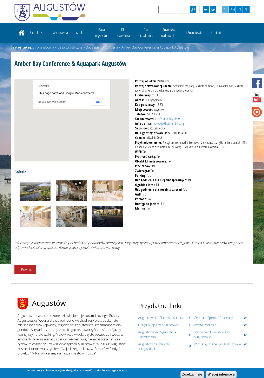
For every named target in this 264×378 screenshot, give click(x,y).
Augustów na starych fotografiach (153, 346)
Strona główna (22, 33)
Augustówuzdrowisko (168, 33)
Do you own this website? (52, 102)
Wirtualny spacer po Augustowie (217, 344)
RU (247, 10)
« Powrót (25, 269)
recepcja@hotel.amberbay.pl (169, 123)
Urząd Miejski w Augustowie (158, 325)
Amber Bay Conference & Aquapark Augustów (155, 47)
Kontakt (216, 33)
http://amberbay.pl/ (165, 118)
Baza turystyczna (69, 47)
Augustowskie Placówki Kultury (160, 317)
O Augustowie (194, 33)
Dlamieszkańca (145, 33)
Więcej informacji (221, 374)
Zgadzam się (192, 374)
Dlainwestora (123, 33)
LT (240, 10)
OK (98, 102)
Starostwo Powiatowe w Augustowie (212, 334)
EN (233, 10)
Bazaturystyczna (101, 33)
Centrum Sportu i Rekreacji (213, 317)
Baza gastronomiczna (102, 47)
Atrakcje (81, 33)
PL (226, 10)
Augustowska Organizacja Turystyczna (157, 334)
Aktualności (37, 33)
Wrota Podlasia (205, 325)
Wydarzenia (60, 33)
